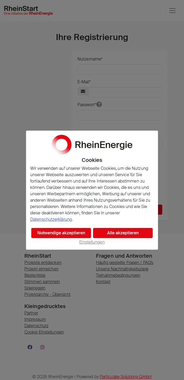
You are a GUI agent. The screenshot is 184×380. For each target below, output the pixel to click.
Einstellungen (91, 242)
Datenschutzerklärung (51, 219)
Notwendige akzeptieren (61, 233)
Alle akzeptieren (123, 233)
